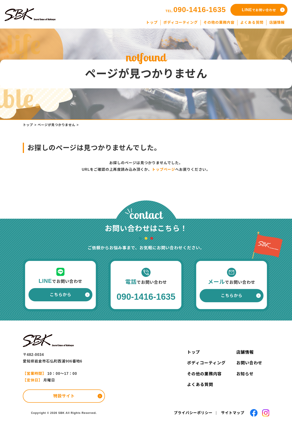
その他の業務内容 (204, 374)
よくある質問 (200, 384)
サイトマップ (232, 413)
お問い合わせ (249, 363)
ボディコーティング (206, 363)
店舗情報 (245, 352)
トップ (28, 125)
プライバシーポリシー (193, 413)
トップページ (163, 169)
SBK (61, 413)
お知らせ (245, 374)
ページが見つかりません (56, 125)
